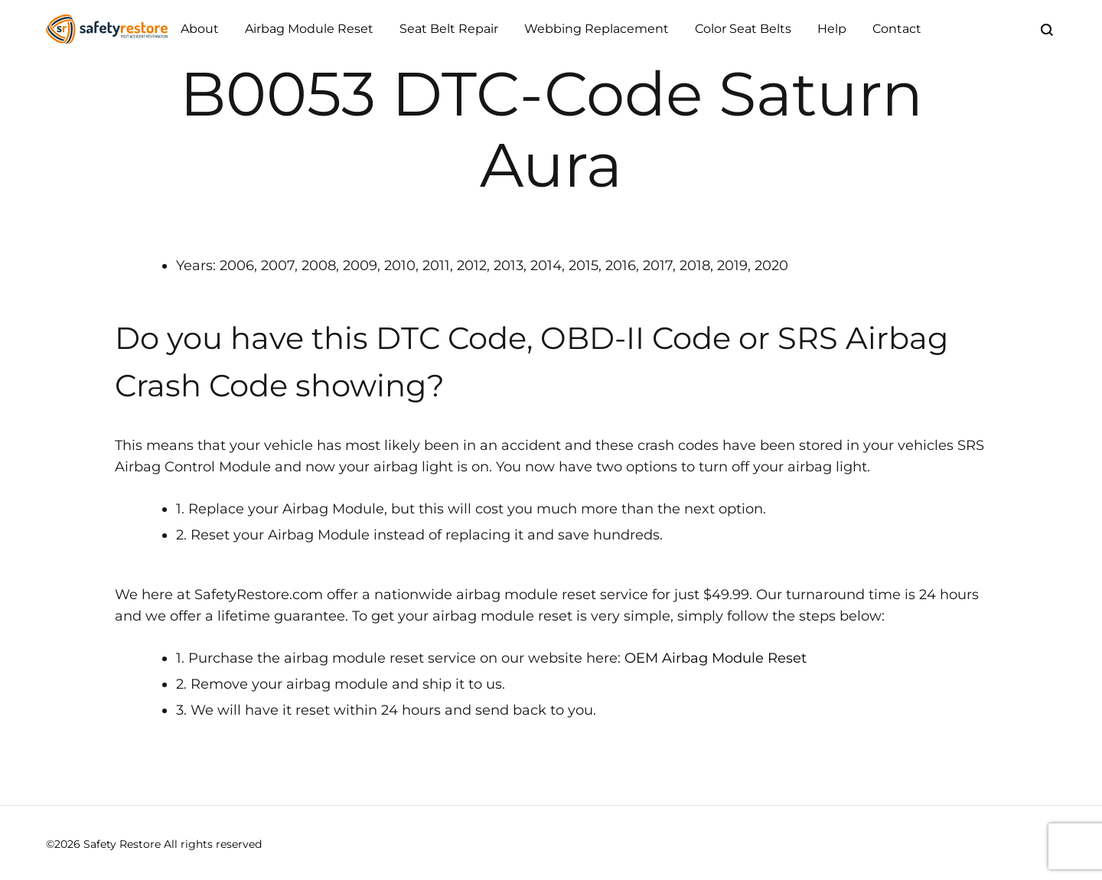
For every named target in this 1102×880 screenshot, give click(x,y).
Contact (896, 28)
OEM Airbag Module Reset (715, 658)
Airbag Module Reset (309, 28)
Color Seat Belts (743, 28)
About (200, 28)
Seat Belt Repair (448, 28)
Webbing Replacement (596, 28)
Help (831, 28)
